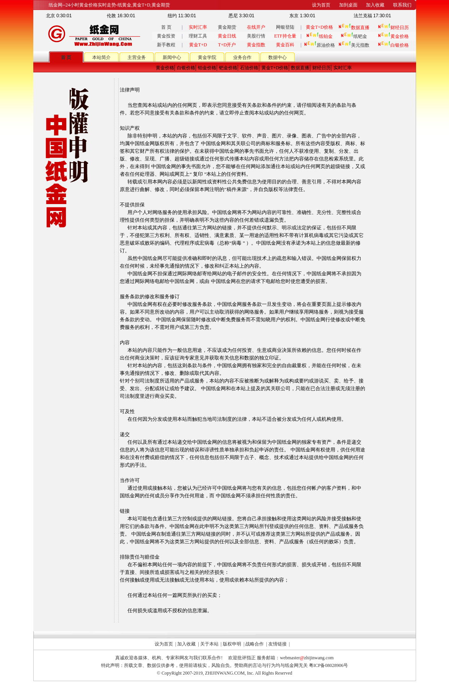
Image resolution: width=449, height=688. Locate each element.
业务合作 (242, 57)
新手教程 (166, 44)
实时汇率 (342, 67)
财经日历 (321, 67)
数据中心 (277, 57)
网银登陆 (285, 27)
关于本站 (209, 644)
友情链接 (277, 644)
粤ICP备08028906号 (328, 665)
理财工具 (198, 36)
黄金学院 (207, 57)
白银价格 (186, 67)
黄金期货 (227, 27)
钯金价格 (228, 67)
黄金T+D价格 (275, 67)
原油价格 (319, 45)
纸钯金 (354, 36)
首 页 (166, 27)
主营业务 (136, 57)
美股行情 (256, 36)
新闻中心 (172, 57)
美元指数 (353, 45)
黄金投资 (166, 36)
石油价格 (249, 67)
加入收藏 (186, 644)
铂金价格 (207, 67)
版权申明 (232, 644)
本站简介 (101, 57)
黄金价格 (165, 67)
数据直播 (300, 67)
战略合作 (254, 644)
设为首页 (164, 644)
